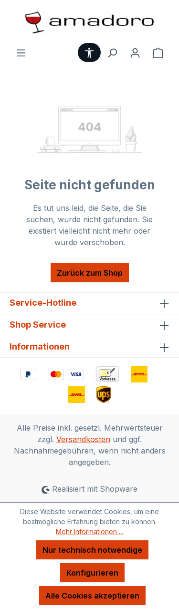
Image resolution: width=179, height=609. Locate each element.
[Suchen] (112, 52)
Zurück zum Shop (90, 273)
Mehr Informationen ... (89, 531)
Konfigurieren (92, 573)
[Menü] (21, 52)
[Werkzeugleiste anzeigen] (89, 52)
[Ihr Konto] (135, 52)
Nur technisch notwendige (92, 550)
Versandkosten (83, 439)
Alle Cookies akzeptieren (92, 595)
